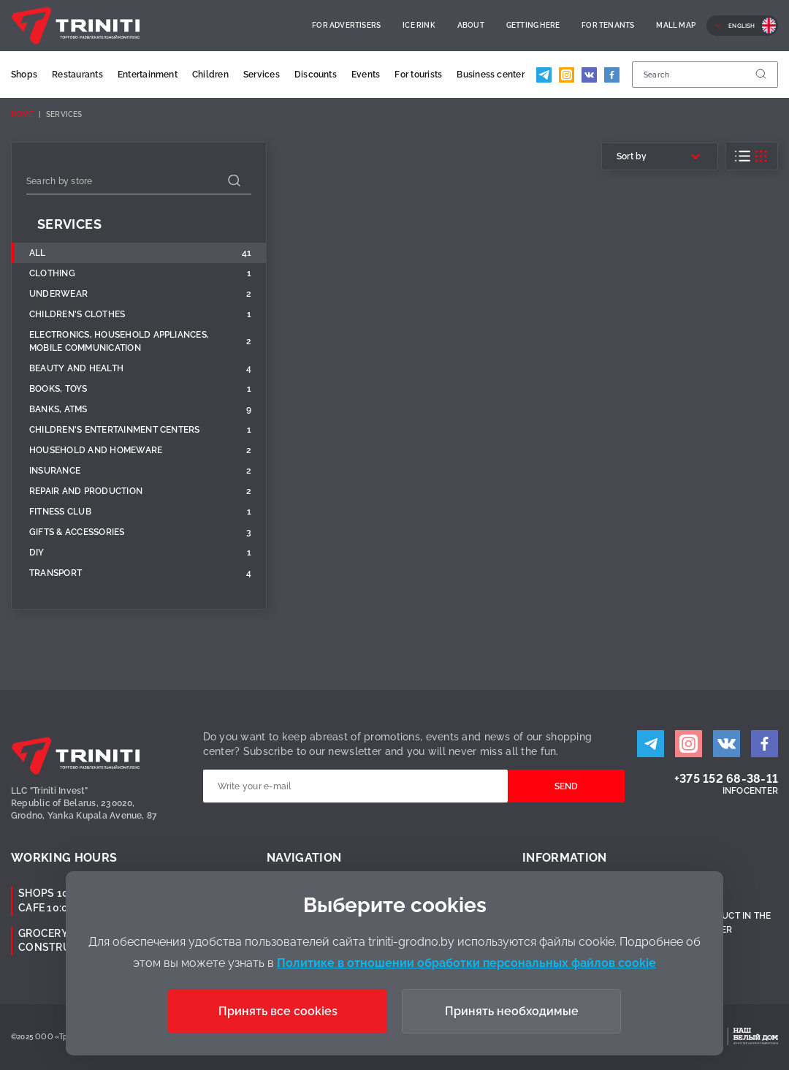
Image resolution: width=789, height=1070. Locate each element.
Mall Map (675, 25)
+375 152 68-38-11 (726, 779)
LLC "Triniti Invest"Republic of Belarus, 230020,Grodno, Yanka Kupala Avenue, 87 (84, 803)
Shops (24, 74)
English (741, 25)
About (470, 25)
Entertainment (148, 74)
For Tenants (608, 25)
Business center (491, 74)
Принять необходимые (512, 1011)
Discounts (315, 74)
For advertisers (346, 25)
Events (365, 74)
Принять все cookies (278, 1011)
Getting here (533, 25)
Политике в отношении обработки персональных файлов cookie (466, 963)
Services (261, 74)
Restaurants (77, 74)
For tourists (418, 74)
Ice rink (419, 25)
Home (22, 114)
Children (210, 74)
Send (566, 786)
